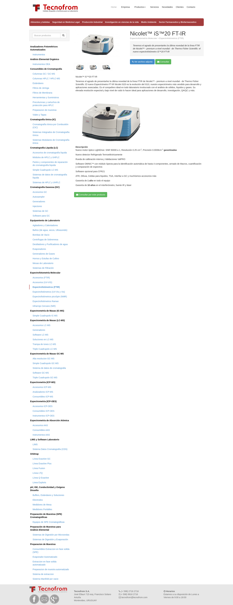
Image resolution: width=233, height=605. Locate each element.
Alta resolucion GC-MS (43, 358)
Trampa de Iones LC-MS (44, 344)
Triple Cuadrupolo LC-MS (45, 349)
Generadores (39, 201)
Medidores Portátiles (42, 509)
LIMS (35, 444)
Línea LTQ (38, 473)
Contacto (191, 7)
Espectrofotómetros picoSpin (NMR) (50, 296)
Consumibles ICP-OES (43, 411)
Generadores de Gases (44, 254)
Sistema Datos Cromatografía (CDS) (50, 449)
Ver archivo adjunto (142, 62)
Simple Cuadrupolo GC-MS (46, 363)
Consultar (163, 62)
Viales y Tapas (39, 115)
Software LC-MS (40, 335)
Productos (140, 7)
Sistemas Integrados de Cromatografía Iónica (51, 133)
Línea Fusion (39, 468)
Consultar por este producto (90, 194)
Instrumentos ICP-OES (43, 415)
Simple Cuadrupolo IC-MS (45, 315)
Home (114, 7)
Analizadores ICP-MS (43, 392)
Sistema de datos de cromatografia (49, 368)
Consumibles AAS (41, 430)
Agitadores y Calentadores (45, 225)
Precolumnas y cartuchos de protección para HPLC (46, 103)
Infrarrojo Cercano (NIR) (44, 306)
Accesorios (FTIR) (41, 277)
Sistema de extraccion (43, 574)
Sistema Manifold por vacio (45, 579)
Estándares (38, 83)
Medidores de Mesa (42, 504)
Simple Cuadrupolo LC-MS (45, 170)
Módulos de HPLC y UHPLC (46, 157)
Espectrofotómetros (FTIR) (46, 287)
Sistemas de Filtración (43, 268)
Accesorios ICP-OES (43, 406)
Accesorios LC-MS (41, 325)
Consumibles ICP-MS (43, 396)
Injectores (37, 206)
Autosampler (39, 197)
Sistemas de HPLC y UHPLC (46, 182)
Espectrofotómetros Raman (46, 301)
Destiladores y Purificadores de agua (50, 244)
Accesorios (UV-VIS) (42, 282)
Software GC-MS (41, 373)
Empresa (125, 7)
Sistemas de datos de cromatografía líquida (50, 176)
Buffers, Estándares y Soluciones (48, 495)
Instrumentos (39, 54)
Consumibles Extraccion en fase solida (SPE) (51, 550)
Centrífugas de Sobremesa (45, 239)
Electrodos (38, 500)
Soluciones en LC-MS (43, 339)
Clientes (180, 7)
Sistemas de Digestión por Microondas (51, 535)
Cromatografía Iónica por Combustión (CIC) (50, 126)
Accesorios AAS (40, 425)
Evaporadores (39, 249)
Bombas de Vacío (41, 235)
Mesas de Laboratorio (43, 263)
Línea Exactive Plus (42, 463)
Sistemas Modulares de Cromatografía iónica (51, 141)
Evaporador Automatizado (45, 557)
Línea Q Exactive (41, 478)
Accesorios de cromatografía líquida (50, 152)
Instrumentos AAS (41, 435)
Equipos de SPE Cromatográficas (49, 522)
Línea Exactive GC (42, 459)
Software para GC (41, 216)
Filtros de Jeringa (41, 88)
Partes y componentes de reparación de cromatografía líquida (50, 163)
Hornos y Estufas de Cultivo (46, 258)
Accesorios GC (40, 192)
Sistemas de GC (40, 211)
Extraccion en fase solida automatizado (44, 563)
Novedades (167, 7)
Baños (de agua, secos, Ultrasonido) (50, 230)
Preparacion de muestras (44, 110)
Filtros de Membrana (42, 93)
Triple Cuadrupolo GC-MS (45, 377)
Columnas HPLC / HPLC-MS (46, 78)
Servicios (154, 7)
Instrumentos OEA (41, 64)
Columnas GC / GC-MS (44, 74)
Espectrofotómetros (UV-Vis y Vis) (49, 292)
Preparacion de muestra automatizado (51, 569)
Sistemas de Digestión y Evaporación (50, 539)
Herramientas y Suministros (46, 97)
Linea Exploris (39, 482)
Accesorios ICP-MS (42, 387)
